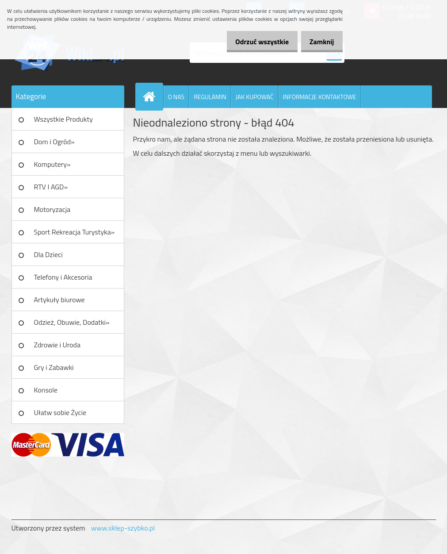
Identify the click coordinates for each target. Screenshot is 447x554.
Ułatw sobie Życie (60, 412)
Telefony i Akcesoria (63, 277)
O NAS (176, 96)
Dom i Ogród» (54, 141)
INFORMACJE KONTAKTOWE (319, 96)
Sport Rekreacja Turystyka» (74, 232)
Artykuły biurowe (59, 299)
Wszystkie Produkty (63, 119)
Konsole (46, 390)
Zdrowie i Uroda (57, 344)
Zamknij (319, 41)
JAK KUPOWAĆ (255, 96)
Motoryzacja (52, 209)
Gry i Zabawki (54, 367)
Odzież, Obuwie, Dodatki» (72, 322)
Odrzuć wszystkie (255, 41)
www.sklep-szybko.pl (123, 528)
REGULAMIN (210, 96)
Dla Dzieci (48, 254)
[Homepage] (153, 96)
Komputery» (52, 164)
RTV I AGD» (51, 186)
